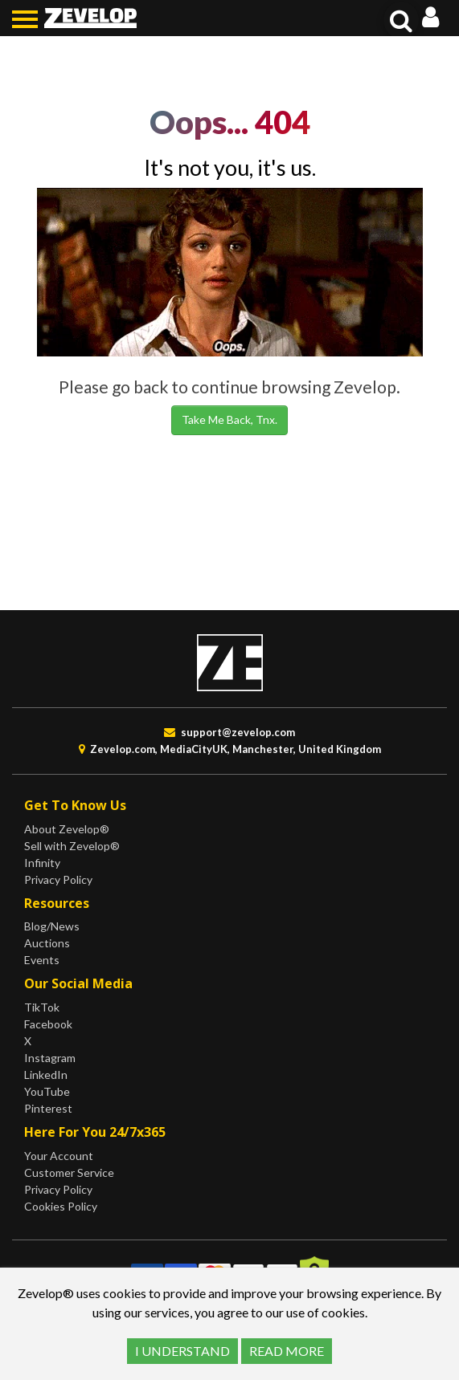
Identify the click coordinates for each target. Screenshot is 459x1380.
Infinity (42, 862)
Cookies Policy (60, 1206)
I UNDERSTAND (182, 1350)
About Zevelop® (66, 829)
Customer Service (69, 1172)
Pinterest (48, 1108)
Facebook (48, 1024)
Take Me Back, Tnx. (229, 419)
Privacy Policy (58, 879)
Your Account (58, 1155)
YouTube (47, 1091)
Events (41, 960)
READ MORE (286, 1350)
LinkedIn (46, 1074)
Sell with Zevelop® (72, 846)
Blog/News (52, 926)
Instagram (50, 1058)
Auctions (47, 943)
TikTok (41, 1007)
